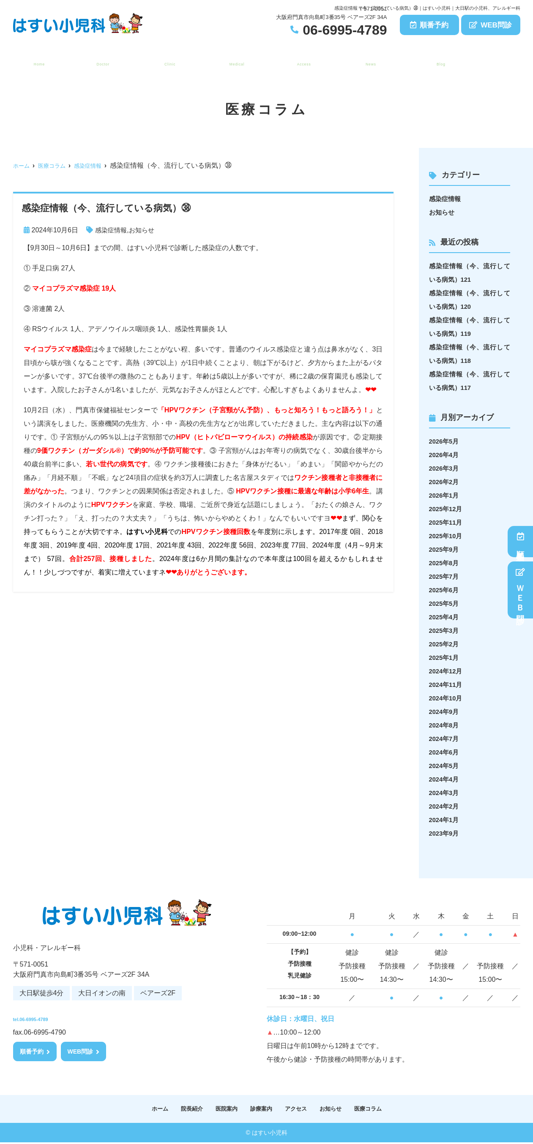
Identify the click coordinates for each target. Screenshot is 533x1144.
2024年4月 (445, 779)
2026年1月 (445, 495)
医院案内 (167, 60)
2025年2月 (445, 644)
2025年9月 (445, 549)
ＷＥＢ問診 (520, 590)
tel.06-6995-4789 (68, 1016)
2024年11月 (447, 684)
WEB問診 (490, 25)
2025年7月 (445, 576)
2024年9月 (445, 711)
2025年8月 (445, 563)
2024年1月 (445, 819)
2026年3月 (445, 468)
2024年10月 (447, 698)
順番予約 (429, 25)
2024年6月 (445, 752)
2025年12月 (447, 508)
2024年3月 (445, 792)
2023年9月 (445, 833)
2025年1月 (445, 657)
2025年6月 (445, 590)
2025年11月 (447, 522)
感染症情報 (112, 230)
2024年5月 (445, 765)
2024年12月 (447, 671)
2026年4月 (445, 454)
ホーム (37, 60)
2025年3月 (445, 630)
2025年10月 (447, 535)
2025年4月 (445, 617)
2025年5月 (445, 603)
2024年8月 (445, 725)
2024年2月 (445, 806)
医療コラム (439, 60)
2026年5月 (445, 441)
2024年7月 (445, 738)
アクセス (301, 60)
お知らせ (368, 60)
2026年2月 (445, 481)
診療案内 (234, 60)
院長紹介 (100, 60)
